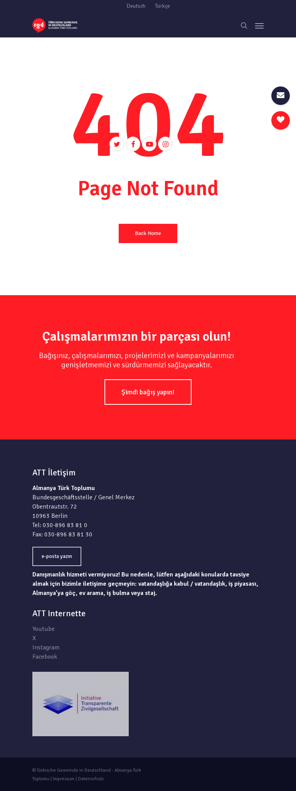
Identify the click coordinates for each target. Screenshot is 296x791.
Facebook (44, 657)
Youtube (43, 629)
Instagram (45, 647)
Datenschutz (91, 779)
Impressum (63, 779)
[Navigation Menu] (259, 25)
